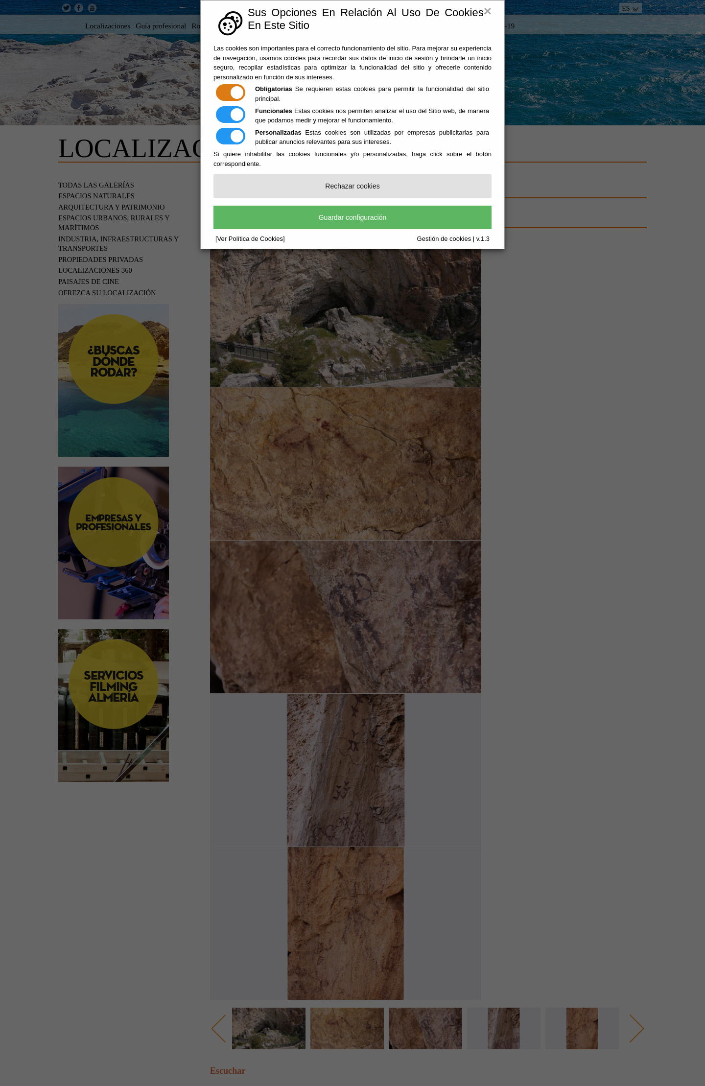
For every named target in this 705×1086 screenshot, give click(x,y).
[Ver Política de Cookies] (250, 238)
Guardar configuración (353, 217)
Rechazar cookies (352, 186)
